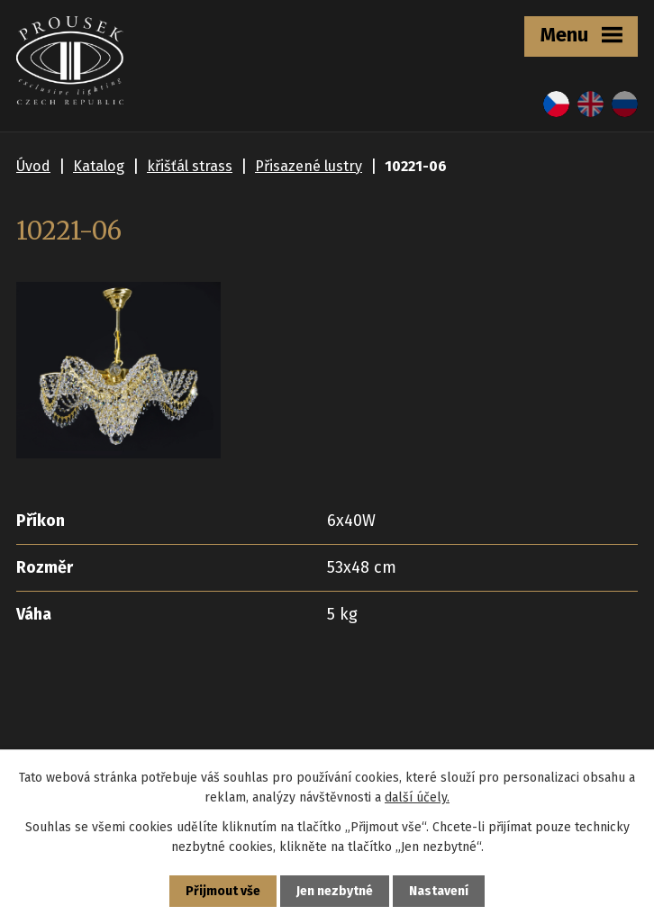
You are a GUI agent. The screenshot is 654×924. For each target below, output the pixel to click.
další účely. (417, 797)
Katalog (98, 166)
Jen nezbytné (334, 891)
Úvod (33, 166)
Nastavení (438, 891)
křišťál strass (189, 166)
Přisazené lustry (308, 166)
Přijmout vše (223, 891)
